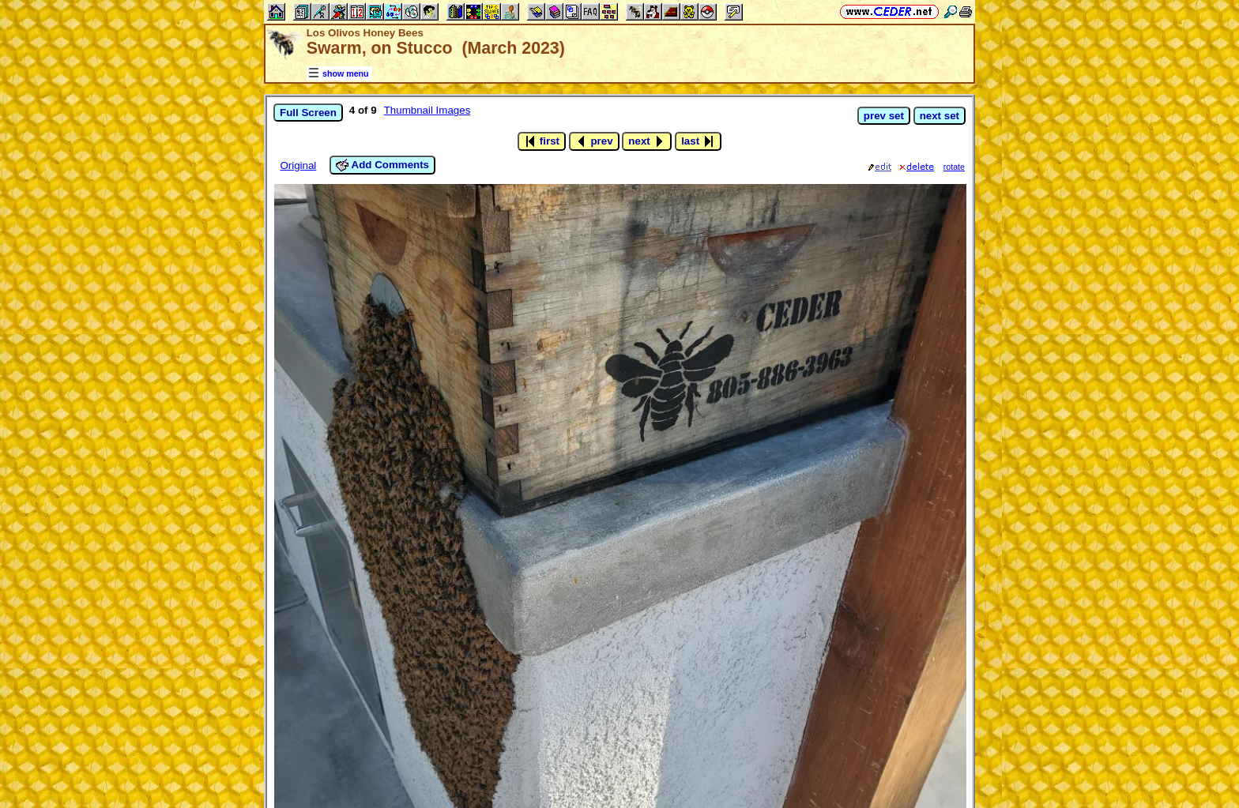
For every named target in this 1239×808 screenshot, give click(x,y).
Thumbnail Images (427, 110)
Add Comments (382, 165)
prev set (884, 116)
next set (939, 116)
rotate (954, 166)
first (541, 141)
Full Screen (308, 112)
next (646, 141)
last (698, 141)
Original (298, 165)
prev (594, 141)
